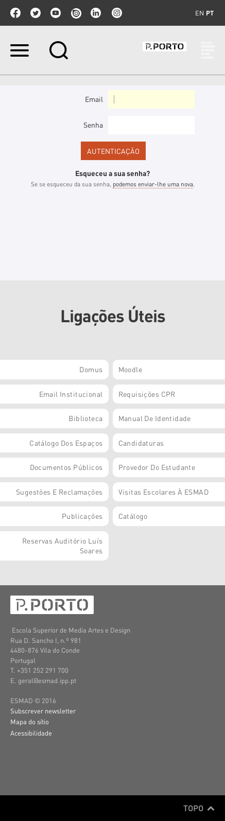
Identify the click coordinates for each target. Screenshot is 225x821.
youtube (55, 13)
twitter (35, 13)
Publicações (82, 515)
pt (210, 13)
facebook (15, 13)
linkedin (96, 13)
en (199, 13)
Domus (90, 369)
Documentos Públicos (66, 466)
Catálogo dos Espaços (65, 442)
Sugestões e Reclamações (59, 491)
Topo (199, 808)
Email (94, 98)
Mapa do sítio (29, 721)
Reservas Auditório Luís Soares (62, 545)
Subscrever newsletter (43, 710)
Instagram (116, 13)
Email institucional (71, 393)
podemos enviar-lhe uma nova (153, 184)
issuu (76, 13)
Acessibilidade (31, 732)
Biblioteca (85, 418)
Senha (93, 124)
